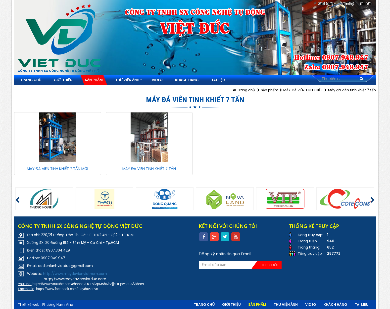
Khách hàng (335, 304)
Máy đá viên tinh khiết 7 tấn (352, 90)
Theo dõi (269, 264)
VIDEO (310, 304)
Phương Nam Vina (57, 304)
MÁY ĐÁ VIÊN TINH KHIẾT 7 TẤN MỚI (57, 168)
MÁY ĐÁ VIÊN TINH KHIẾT (303, 90)
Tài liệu (361, 304)
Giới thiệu (326, 3)
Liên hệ (347, 3)
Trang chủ (244, 90)
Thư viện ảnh (286, 304)
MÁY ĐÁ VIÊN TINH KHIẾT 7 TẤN (149, 168)
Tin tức (366, 3)
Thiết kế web (29, 304)
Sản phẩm (269, 90)
